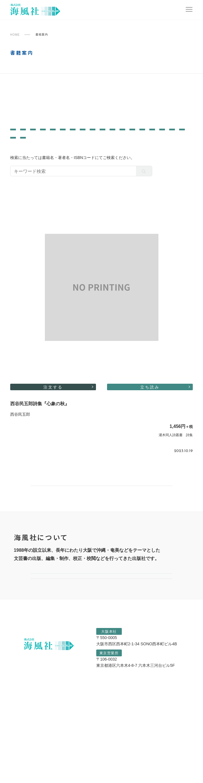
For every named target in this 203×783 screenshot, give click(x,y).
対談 (127, 137)
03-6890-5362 (146, 735)
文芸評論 (22, 137)
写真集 (170, 137)
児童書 (19, 154)
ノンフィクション (57, 137)
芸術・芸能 (88, 145)
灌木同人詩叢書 (27, 119)
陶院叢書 (119, 95)
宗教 (99, 154)
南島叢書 (20, 95)
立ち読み (149, 413)
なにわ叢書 (121, 107)
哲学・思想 (56, 145)
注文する (52, 413)
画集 (108, 137)
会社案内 (101, 624)
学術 (89, 137)
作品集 (147, 137)
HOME (15, 34)
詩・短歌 (168, 154)
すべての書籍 (124, 119)
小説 (172, 145)
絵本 (40, 154)
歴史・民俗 (24, 145)
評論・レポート (70, 154)
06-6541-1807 (151, 711)
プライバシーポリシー (42, 777)
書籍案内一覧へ (101, 520)
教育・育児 (119, 145)
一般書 (31, 107)
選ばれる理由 (102, 647)
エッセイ (149, 145)
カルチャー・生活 (131, 154)
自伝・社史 (24, 162)
